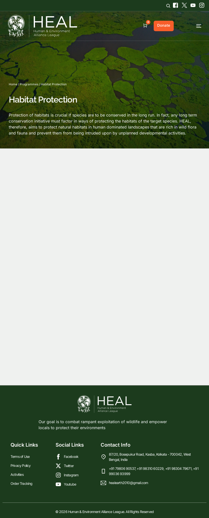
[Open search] (168, 5)
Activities (17, 474)
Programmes (29, 84)
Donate (163, 25)
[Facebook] (174, 4)
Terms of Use (20, 456)
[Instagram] (200, 4)
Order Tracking (22, 483)
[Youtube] (192, 4)
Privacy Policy (21, 465)
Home (13, 84)
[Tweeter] (183, 4)
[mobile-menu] (190, 26)
